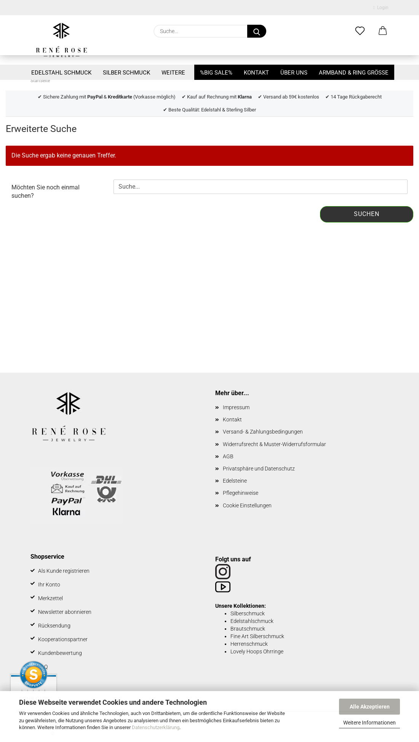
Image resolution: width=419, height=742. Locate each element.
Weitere (173, 72)
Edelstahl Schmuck (61, 72)
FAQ (43, 667)
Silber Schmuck (126, 72)
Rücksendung (54, 626)
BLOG (44, 680)
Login (381, 7)
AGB (228, 456)
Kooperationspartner (63, 639)
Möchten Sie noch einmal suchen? (45, 192)
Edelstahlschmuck (251, 621)
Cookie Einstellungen (247, 505)
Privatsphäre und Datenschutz (259, 469)
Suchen (366, 214)
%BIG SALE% (216, 72)
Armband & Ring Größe (354, 72)
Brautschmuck (247, 629)
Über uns (293, 72)
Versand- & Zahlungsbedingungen (263, 432)
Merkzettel (50, 598)
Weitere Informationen (369, 723)
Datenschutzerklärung (155, 727)
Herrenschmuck (249, 644)
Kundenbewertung (60, 653)
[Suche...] (256, 31)
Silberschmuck (247, 613)
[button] (382, 31)
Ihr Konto (49, 585)
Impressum (236, 407)
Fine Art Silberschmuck (257, 636)
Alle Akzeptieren (370, 707)
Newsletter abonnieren (64, 612)
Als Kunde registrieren (64, 571)
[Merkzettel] (360, 31)
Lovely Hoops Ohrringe (256, 651)
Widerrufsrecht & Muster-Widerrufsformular (274, 444)
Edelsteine (235, 481)
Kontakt (256, 72)
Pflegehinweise (240, 493)
